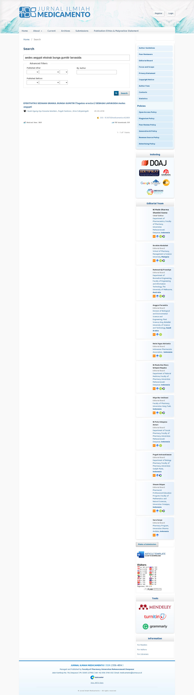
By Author (81, 68)
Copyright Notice (146, 79)
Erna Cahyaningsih (81, 111)
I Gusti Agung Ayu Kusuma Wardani (42, 111)
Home (25, 31)
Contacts (143, 92)
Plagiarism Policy (146, 118)
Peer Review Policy (147, 125)
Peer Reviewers (146, 54)
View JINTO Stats (97, 683)
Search (124, 93)
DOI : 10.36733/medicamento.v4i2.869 (115, 117)
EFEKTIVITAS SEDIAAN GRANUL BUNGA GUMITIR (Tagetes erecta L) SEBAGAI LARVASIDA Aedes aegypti (74, 105)
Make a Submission (147, 544)
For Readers (142, 645)
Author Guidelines (147, 48)
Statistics (143, 98)
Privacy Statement (147, 73)
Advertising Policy (147, 144)
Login (170, 13)
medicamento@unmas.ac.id (131, 673)
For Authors (142, 649)
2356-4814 (117, 666)
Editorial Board (146, 60)
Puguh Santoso (65, 111)
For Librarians (142, 654)
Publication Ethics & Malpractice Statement (116, 31)
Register (158, 13)
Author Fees (144, 86)
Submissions (82, 31)
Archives (65, 31)
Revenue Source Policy (149, 137)
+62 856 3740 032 (106, 673)
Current (52, 31)
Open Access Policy (147, 112)
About (36, 31)
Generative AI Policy (148, 131)
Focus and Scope (146, 67)
